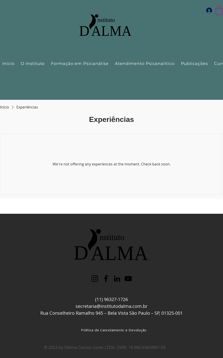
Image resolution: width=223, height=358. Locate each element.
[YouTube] (128, 278)
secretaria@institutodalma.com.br (111, 306)
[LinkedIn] (117, 278)
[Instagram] (94, 278)
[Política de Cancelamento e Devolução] (113, 330)
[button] (219, 10)
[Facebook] (105, 278)
